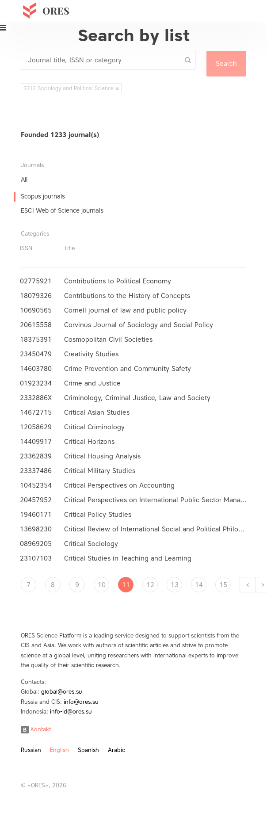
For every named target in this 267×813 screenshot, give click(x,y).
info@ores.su (81, 701)
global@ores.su (61, 691)
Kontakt (36, 729)
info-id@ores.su (71, 711)
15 (223, 585)
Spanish (88, 750)
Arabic (116, 750)
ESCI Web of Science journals (62, 210)
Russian (31, 750)
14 (199, 585)
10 (102, 585)
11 (126, 585)
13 (175, 585)
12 (150, 585)
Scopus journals (43, 196)
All (24, 179)
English (59, 750)
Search (226, 64)
